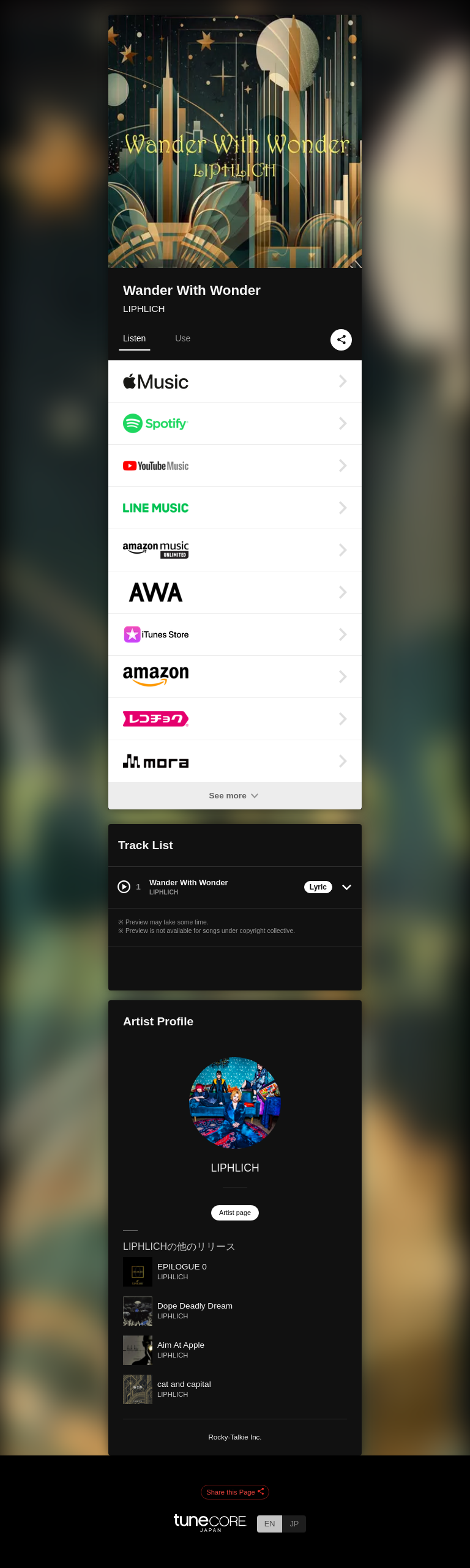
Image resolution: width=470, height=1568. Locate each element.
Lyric (318, 887)
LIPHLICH (144, 308)
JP (294, 1523)
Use (182, 338)
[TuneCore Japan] (210, 1528)
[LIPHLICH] (235, 1103)
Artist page (235, 1212)
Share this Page (235, 1492)
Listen (134, 338)
